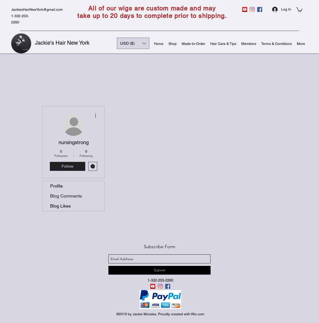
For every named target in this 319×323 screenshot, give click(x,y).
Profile (56, 186)
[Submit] (159, 270)
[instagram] (252, 9)
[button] (299, 9)
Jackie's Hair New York (62, 43)
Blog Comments (66, 196)
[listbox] (133, 43)
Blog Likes (60, 206)
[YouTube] (244, 9)
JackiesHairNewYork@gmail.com (37, 9)
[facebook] (259, 9)
